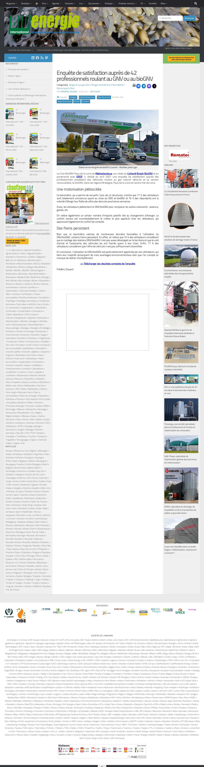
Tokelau (45, 579)
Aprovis (48, 646)
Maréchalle (161, 694)
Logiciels (38, 372)
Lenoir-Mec (179, 691)
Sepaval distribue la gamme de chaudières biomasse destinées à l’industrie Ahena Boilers (179, 333)
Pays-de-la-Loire (104, 97)
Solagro (96, 721)
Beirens (53, 650)
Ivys (181, 684)
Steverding (12, 724)
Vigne (16, 443)
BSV (21, 657)
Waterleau (120, 735)
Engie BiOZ (9, 670)
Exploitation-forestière (16, 338)
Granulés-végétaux (30, 351)
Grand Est (41, 495)
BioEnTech (174, 650)
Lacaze (139, 691)
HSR (15, 684)
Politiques (10, 399)
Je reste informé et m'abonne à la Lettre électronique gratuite (181, 58)
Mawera (180, 694)
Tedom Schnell (171, 724)
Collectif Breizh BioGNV (140, 173)
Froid (35, 345)
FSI (45, 677)
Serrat (166, 718)
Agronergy (50, 643)
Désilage (25, 328)
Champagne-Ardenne (15, 478)
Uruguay (9, 586)
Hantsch (10, 680)
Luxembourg (40, 518)
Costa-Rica (32, 481)
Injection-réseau (22, 365)
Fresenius (22, 677)
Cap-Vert (40, 471)
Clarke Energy (74, 660)
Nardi (66, 701)
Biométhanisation (37, 274)
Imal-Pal (98, 684)
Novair (196, 701)
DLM (15, 667)
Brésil (44, 464)
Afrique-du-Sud (21, 451)
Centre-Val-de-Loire (87, 97)
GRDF (79, 176)
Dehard (96, 663)
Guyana (17, 501)
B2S (149, 646)
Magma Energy (98, 694)
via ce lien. (21, 237)
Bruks (194, 653)
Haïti (8, 505)
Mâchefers (44, 382)
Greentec (165, 677)
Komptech (20, 691)
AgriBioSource (156, 640)
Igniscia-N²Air (86, 684)
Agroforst (30, 643)
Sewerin (194, 718)
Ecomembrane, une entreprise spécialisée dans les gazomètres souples (178, 273)
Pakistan (36, 545)
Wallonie (37, 586)
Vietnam (28, 586)
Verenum (167, 731)
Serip (148, 718)
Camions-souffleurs (28, 287)
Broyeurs (10, 284)
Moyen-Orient (29, 528)
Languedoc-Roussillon (15, 515)
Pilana (61, 707)
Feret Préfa (88, 674)
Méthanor (27, 701)
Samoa (9, 569)
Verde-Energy (141, 731)
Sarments (10, 419)
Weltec (167, 735)
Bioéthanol (35, 277)
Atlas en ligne (14, 76)
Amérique (17, 454)
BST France (13, 657)
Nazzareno (75, 701)
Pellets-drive (166, 704)
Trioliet (136, 728)
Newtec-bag (165, 701)
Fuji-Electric (54, 677)
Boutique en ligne (16, 82)
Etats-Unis (45, 488)
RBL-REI (139, 711)
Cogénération (27, 307)
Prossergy (28, 711)
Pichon (54, 707)
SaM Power (143, 714)
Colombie (43, 478)
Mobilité (40, 379)
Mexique (30, 525)
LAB (116, 691)
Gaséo (64, 677)
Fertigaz (107, 674)
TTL (151, 728)
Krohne (70, 691)
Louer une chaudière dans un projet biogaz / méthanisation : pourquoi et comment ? (180, 549)
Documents (93, 3)
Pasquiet (138, 704)
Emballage (44, 328)
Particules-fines (25, 392)
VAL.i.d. (54, 731)
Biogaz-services (56, 653)
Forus (154, 674)
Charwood (9, 660)
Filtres (21, 341)
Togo (37, 579)
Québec (9, 559)
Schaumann (193, 714)
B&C (143, 646)
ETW (103, 670)
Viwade (33, 735)
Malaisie (21, 522)
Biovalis (144, 653)
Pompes (20, 399)
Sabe (124, 714)
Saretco (162, 714)
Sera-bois (130, 718)
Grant (133, 677)
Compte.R (131, 660)
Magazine (10, 3)
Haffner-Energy (190, 677)
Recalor (147, 711)
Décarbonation (12, 321)
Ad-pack (74, 640)
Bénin (37, 467)
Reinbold (167, 711)
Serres (25, 419)
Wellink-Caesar (155, 735)
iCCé (77, 684)
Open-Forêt (81, 704)
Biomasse (23, 274)
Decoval (87, 663)
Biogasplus (23, 653)
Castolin (126, 657)
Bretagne (73, 97)
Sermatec (157, 718)
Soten (141, 721)
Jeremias (19, 687)
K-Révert (68, 687)
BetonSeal (103, 650)
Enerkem (183, 667)
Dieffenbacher (163, 663)
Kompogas (9, 691)
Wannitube (109, 735)
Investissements (13, 368)
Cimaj (57, 660)
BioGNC (9, 270)
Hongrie (37, 505)
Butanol (28, 284)
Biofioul (22, 267)
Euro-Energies (123, 670)
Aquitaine (28, 454)
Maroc (43, 522)
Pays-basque (13, 549)
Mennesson (64, 697)
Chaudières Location (24, 660)
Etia (98, 670)
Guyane (25, 501)
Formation (20, 345)
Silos (32, 419)
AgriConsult (182, 640)
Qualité (38, 406)
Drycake (41, 667)
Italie (45, 508)
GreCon (141, 677)
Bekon (61, 650)
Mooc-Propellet (13, 382)
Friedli (31, 677)
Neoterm (117, 701)
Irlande (31, 508)
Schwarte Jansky (47, 718)
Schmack (18, 718)
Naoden (58, 701)
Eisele (131, 667)
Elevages (34, 328)
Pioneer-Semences (74, 707)
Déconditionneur (35, 324)
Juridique (26, 368)
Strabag (22, 724)
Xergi (94, 738)
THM (66, 728)
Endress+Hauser (159, 667)
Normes (41, 385)
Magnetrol (111, 694)
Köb (96, 691)
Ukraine (44, 583)
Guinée (9, 501)
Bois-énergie (24, 280)
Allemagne (43, 451)
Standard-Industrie (170, 721)
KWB (90, 691)
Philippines (42, 549)
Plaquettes (43, 396)
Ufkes (176, 728)
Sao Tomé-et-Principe (23, 569)
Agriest (192, 640)
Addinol (95, 640)
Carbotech (117, 657)
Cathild (135, 657)
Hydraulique (31, 358)
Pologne (36, 552)
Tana (117, 724)
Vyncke (76, 735)
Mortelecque (137, 697)
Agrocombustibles (32, 250)
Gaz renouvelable (13, 348)
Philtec (46, 707)
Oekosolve (39, 704)
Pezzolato (28, 707)
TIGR (80, 728)
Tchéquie (19, 579)
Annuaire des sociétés (18, 69)
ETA (92, 670)
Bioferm (184, 650)
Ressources (11, 412)
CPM (170, 660)
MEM (22, 697)
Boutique (25, 3)
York (100, 738)
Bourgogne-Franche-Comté (18, 464)
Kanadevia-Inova (94, 687)
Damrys (73, 663)
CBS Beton (158, 657)
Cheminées (21, 304)
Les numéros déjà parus (18, 89)
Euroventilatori (177, 670)
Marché (33, 375)
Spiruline (40, 423)
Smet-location (55, 721)
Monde (18, 528)
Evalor (188, 670)
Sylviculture (11, 429)
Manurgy (150, 694)
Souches (30, 423)
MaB (88, 694)
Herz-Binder (110, 680)
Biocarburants (34, 260)
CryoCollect (194, 660)
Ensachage (29, 331)
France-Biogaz (165, 674)
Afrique (9, 451)
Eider (124, 667)
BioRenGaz (123, 653)
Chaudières (44, 297)
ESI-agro (85, 670)
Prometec (9, 711)
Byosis (40, 657)
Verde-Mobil (155, 731)
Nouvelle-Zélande (30, 542)
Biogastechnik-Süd (38, 653)
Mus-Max (183, 697)
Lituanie (20, 518)
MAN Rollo (139, 694)
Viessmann (10, 735)
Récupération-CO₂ (26, 412)
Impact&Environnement (114, 684)
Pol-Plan (116, 707)
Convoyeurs (37, 311)
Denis (114, 663)
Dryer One (51, 667)
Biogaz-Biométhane (65, 101)
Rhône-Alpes (26, 559)
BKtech (153, 653)
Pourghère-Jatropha (16, 402)
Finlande (28, 491)
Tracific (99, 728)
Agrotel (60, 643)
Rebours (21, 409)
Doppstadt (23, 667)
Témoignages (22, 440)
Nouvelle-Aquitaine (14, 539)
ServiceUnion (183, 718)
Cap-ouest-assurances (83, 657)
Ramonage (10, 409)
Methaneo (105, 697)
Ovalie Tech (110, 704)
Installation (37, 365)
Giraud (113, 677)
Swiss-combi (82, 724)
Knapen (173, 687)
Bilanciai (122, 650)
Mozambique (43, 528)
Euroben (135, 670)
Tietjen (73, 728)
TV (142, 3)
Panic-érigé (11, 392)
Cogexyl (113, 660)
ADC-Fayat (85, 640)
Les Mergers (11, 694)
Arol (87, 646)
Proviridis (39, 711)
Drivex (33, 667)
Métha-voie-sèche (14, 385)
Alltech (150, 643)
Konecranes (32, 691)
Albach (129, 643)
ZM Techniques (118, 738)
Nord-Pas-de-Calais (35, 532)
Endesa (147, 667)
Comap (122, 660)
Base (191, 646)
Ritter (15, 714)
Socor (80, 721)
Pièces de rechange (28, 396)
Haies (40, 355)
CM (83, 660)
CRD (176, 660)
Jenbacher (9, 687)
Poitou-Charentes (22, 552)
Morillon (126, 697)
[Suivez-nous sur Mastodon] (46, 57)
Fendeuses (12, 341)
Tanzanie (36, 576)
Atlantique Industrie (99, 646)
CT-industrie (12, 663)
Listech (49, 694)
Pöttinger (72, 711)
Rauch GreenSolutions (123, 711)
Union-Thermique (18, 731)
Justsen (59, 687)
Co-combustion (12, 307)
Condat (140, 660)
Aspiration (10, 257)
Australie (9, 457)
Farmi (70, 674)
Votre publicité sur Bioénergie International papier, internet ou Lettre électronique (73, 50)
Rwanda (31, 562)
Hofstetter (141, 680)
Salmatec (132, 714)
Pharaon (38, 707)
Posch (146, 707)
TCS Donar (132, 724)
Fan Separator (54, 674)
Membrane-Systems (36, 697)
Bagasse (41, 257)
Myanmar (10, 532)
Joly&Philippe (48, 687)
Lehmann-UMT (166, 691)
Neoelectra (107, 701)
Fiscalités (45, 341)
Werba (175, 735)
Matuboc (171, 694)
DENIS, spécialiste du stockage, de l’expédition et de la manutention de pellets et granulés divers (180, 509)
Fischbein (127, 674)
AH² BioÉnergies (78, 643)
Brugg (188, 653)
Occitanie (44, 542)
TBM (124, 724)
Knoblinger (183, 687)
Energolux (172, 667)
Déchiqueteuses (19, 324)
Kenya (37, 512)
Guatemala (40, 498)
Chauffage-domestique (27, 301)
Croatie (42, 481)
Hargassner (20, 680)
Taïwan (10, 579)
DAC (54, 663)
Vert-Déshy (178, 731)
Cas (80, 3)
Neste (126, 701)
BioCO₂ (37, 263)
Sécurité (19, 433)
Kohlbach (194, 687)
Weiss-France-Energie (137, 735)
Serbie (38, 569)
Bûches (37, 284)
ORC (17, 389)
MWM (192, 697)
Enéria (53, 670)
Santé (41, 416)
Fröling (39, 677)
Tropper (144, 728)
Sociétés (153, 3)
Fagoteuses (45, 338)
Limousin (11, 518)
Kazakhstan (28, 512)
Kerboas (148, 687)
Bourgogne (41, 461)
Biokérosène (11, 274)
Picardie (9, 552)
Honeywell (168, 680)
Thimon (50, 728)
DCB (80, 663)
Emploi (20, 331)
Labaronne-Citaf (126, 691)
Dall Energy (63, 663)
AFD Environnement (139, 640)
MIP (113, 697)
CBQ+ (8, 294)
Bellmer (69, 650)
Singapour (17, 573)
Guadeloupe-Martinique (23, 498)
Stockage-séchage (33, 426)
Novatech (11, 704)
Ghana (32, 495)
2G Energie (12, 640)
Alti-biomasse (160, 643)
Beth (95, 650)
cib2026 (31, 304)
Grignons (10, 355)
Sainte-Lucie (41, 566)
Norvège (21, 535)
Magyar (130, 694)
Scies (18, 419)
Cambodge (10, 471)
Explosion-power (31, 674)
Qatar (45, 556)
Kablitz (77, 687)
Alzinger (172, 643)
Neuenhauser (137, 701)
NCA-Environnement (91, 701)
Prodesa (182, 707)
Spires (157, 721)
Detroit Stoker (134, 663)
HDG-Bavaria (53, 680)
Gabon (16, 495)
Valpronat (89, 731)
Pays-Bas (46, 545)
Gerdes (93, 677)
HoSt (177, 680)
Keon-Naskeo (137, 687)
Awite (130, 646)
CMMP (90, 660)
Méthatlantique (103, 173)
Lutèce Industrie (70, 694)
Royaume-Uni (12, 562)
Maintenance (22, 375)
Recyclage (42, 409)
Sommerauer (122, 721)
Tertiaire (40, 433)
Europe (19, 491)
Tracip (106, 728)
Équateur (47, 586)
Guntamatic (176, 677)
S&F (110, 714)
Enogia (19, 670)
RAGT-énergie (105, 711)
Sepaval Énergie (117, 718)
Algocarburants (34, 253)
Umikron (184, 728)
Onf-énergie (68, 704)
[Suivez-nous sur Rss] (42, 57)
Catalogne (19, 474)
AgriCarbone (169, 640)
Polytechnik (127, 707)
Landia (146, 691)
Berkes (78, 650)
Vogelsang (43, 735)
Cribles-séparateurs (14, 314)
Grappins (45, 351)
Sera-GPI (141, 718)
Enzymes (25, 335)
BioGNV (77, 101)
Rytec (103, 714)
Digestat (31, 318)
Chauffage (10, 301)
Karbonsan (108, 687)
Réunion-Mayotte (26, 566)
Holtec (159, 680)
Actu (44, 3)
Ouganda (27, 545)
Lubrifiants (10, 375)
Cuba (49, 481)
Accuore (44, 640)
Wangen (99, 735)
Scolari (59, 718)
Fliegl (136, 674)
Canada (31, 471)
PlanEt (107, 707)
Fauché (78, 674)
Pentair (176, 704)
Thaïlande (29, 579)
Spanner (149, 721)
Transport (85, 101)
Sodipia (87, 721)
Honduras (15, 505)
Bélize (30, 467)
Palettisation (33, 389)
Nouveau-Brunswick (36, 535)
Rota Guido (38, 714)
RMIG (22, 714)
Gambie (24, 495)
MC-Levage (191, 694)
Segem (83, 718)
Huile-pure (19, 358)
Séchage (29, 429)
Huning (31, 684)
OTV (101, 704)
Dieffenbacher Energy (180, 663)
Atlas (163, 3)
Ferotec (98, 674)
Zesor (106, 738)
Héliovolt (50, 684)
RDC (16, 559)
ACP (62, 640)
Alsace (8, 454)
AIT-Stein (120, 643)
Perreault (186, 704)
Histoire (9, 358)
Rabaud (94, 711)
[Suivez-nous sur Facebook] (37, 57)
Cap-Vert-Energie (103, 657)
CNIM (97, 660)
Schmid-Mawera (31, 718)
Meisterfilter (13, 697)
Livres (30, 372)
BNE (160, 653)
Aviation (31, 257)
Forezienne (145, 674)
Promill (19, 711)
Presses (38, 402)
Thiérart (58, 728)
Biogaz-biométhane (101, 85)
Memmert (52, 697)
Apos (26, 646)
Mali (37, 522)
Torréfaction (21, 436)
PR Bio (154, 707)
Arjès (81, 646)
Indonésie (22, 508)
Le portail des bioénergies (19, 50)
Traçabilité (10, 440)
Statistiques (11, 426)
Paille (23, 389)
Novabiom (187, 701)
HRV (9, 684)
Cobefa (105, 660)
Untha (30, 731)
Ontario (18, 545)
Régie (38, 412)
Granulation (41, 348)
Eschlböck (75, 670)
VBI (97, 731)
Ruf (90, 714)
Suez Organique (61, 724)
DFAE (145, 663)
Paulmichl (148, 704)
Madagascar (11, 522)
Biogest (105, 653)
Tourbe (32, 436)
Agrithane (19, 643)
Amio (180, 643)
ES (68, 670)
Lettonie (46, 515)
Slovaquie (28, 573)
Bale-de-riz (11, 260)
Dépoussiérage (12, 328)
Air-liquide (97, 643)
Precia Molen (164, 707)
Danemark (25, 484)
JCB (186, 684)
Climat (45, 304)
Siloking (13, 721)
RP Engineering (62, 714)
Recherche (31, 409)
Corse (15, 481)
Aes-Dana (118, 640)
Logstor (57, 694)
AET (126, 640)
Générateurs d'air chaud (25, 355)
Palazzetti (128, 704)
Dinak (194, 663)
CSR (27, 314)
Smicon (66, 721)
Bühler (56, 657)
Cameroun (21, 471)
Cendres (16, 294)
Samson (153, 714)
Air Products (109, 643)
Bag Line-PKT (159, 646)
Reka (175, 711)
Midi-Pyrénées (42, 525)
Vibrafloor (190, 731)
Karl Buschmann (122, 687)
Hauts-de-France (38, 501)
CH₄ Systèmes (41, 660)
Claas (64, 660)
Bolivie (32, 461)
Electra (139, 667)
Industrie (10, 365)
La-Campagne (106, 691)
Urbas (37, 731)
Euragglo (111, 670)
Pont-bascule (32, 399)
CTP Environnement (28, 663)
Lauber (154, 691)
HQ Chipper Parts (188, 680)
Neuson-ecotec (151, 701)
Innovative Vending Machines (148, 684)
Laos (29, 515)
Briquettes (44, 280)
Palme (43, 389)
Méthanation (30, 385)
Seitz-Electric (94, 718)
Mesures (19, 379)
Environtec (35, 670)
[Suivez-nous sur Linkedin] (33, 57)
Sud (36, 573)
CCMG (167, 657)
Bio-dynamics (148, 650)
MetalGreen (93, 697)
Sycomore (94, 724)
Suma (72, 724)
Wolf (81, 738)
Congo (8, 481)
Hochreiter (130, 680)
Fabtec (44, 674)
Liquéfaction (11, 372)
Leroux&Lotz (192, 691)
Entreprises (41, 331)
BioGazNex (83, 653)
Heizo (89, 680)
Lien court (95, 91)
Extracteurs (33, 338)
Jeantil (192, 684)
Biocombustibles (24, 263)
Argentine (38, 454)
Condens (149, 660)
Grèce (8, 498)
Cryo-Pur (184, 660)
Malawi (30, 522)
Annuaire (69, 3)
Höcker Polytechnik (64, 684)
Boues (35, 280)
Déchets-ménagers (29, 321)
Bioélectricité (23, 277)
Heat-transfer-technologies (73, 680)
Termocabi (184, 724)
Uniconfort (195, 728)
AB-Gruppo (34, 640)
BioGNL (17, 270)
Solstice (111, 721)
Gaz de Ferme (74, 677)
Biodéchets (12, 267)
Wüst (87, 738)
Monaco (9, 528)
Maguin (121, 694)
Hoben (121, 680)
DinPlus (7, 667)
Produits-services (127, 3)
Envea (26, 670)
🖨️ (134, 85)
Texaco (18, 728)
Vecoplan (105, 731)
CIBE (51, 660)
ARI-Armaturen (70, 646)
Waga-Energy (88, 735)
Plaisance (99, 707)
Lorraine (29, 518)
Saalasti (116, 714)
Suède (19, 576)
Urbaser (45, 731)
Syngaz (21, 429)
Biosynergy (134, 653)
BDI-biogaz (43, 650)
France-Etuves (180, 674)
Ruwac (96, 714)
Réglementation (13, 416)
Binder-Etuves (133, 650)
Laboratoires (37, 368)
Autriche (19, 457)
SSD (47, 423)
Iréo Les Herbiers (170, 684)
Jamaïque (10, 512)
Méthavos (38, 701)
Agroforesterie (12, 253)
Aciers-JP (54, 640)
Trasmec (127, 728)
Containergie (160, 660)
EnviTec (45, 670)
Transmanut (116, 728)
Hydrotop (40, 684)
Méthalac (17, 701)
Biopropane (11, 277)
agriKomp (9, 643)
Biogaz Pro (95, 653)
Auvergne (29, 457)
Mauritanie (19, 525)
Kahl (84, 687)
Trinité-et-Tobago (14, 583)
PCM (156, 704)
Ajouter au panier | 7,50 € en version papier (16, 241)
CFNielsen (190, 657)
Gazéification (28, 348)
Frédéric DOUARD (69, 91)
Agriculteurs (17, 250)
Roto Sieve (49, 714)
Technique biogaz (155, 724)
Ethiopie (10, 491)
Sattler (171, 714)
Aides (23, 253)
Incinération (38, 362)
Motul (147, 697)
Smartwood (41, 721)
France (37, 491)
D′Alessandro (76, 667)
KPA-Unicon (59, 691)
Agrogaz (40, 643)
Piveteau (89, 707)
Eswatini (35, 488)
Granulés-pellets (13, 351)
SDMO (67, 718)
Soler (103, 721)
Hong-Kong (27, 505)
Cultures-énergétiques (16, 318)
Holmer (151, 680)
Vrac (23, 443)
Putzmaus (49, 711)
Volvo (52, 735)
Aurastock (121, 646)
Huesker (22, 684)
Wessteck (184, 735)
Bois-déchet (11, 280)
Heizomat (98, 680)
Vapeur (33, 440)
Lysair (81, 694)
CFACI (181, 657)
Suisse (42, 573)
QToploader (84, 711)
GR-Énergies (123, 677)
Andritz (187, 643)
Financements (32, 341)
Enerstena (193, 667)
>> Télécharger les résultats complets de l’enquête (107, 263)
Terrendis (9, 728)
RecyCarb (157, 711)
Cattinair (143, 657)
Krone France (81, 691)
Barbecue (22, 260)
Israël (38, 508)
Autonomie (21, 257)
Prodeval (192, 707)
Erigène (61, 670)
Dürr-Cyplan (63, 667)
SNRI (73, 721)
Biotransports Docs (66, 88)
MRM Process (171, 697)
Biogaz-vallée (71, 653)
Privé (174, 707)
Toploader (10, 436)
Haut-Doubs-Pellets (36, 680)
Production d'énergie (15, 406)
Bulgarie (9, 467)
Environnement (12, 335)
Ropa (29, 714)
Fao (64, 674)
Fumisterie (44, 345)
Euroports (154, 670)
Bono (172, 653)
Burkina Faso (20, 467)
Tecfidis (142, 724)
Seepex (74, 718)
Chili (28, 478)
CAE (62, 657)
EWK (20, 674)
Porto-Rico (20, 556)
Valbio (61, 731)
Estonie (26, 488)
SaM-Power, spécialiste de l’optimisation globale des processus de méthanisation (180, 459)
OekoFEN (29, 704)
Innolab (130, 684)
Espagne (17, 488)
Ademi (103, 640)
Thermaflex (40, 728)
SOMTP (133, 721)
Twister (168, 728)
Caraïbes (9, 474)
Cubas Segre (44, 663)
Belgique (23, 461)
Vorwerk (60, 735)
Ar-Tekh (57, 646)
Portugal (30, 556)
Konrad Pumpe (45, 691)
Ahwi (67, 643)
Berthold (87, 650)
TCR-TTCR (29, 433)
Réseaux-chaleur (29, 416)
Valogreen (79, 731)
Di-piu (152, 663)
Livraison (22, 372)
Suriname (10, 576)
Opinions (9, 389)
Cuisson (33, 314)
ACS (67, 640)
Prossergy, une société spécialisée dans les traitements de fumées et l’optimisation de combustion (179, 427)
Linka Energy (33, 694)
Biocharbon (11, 263)
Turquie (35, 583)
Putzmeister (61, 711)
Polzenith (138, 707)
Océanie (9, 545)
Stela (197, 721)
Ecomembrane (90, 667)
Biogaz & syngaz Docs (79, 85)
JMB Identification (33, 687)
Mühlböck (48, 701)
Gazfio (85, 677)
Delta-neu (105, 663)
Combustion (11, 311)
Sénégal (27, 576)
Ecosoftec (103, 667)
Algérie (33, 451)
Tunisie (27, 583)
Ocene (20, 704)
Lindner (22, 694)
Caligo (68, 657)
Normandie (11, 535)
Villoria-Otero (23, 735)
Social (46, 419)
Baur (34, 650)
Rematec (183, 155)
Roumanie (38, 559)
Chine (34, 478)
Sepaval (105, 718)
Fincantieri (117, 674)
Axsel (137, 646)
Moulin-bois (157, 697)
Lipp (42, 694)
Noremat (177, 701)
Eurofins (144, 670)
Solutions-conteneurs (15, 423)
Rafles (46, 406)
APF (20, 646)
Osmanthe (92, 704)
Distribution (42, 318)
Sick (6, 721)
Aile (89, 643)
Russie (23, 562)
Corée (22, 481)
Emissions (10, 331)
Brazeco (179, 653)
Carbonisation (12, 290)
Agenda (55, 3)
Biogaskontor (11, 653)
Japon (18, 512)
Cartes (41, 290)
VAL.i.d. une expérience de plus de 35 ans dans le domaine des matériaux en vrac (180, 390)
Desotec (122, 663)
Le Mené (37, 515)
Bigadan (113, 650)
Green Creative (152, 677)
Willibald (194, 735)
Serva (172, 718)
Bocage (45, 277)
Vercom (130, 731)
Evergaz (196, 670)
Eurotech (165, 670)
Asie (46, 454)
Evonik (13, 674)
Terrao (193, 724)
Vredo (69, 735)
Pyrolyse (30, 406)
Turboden (159, 728)
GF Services (103, 677)
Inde (14, 508)
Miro (119, 697)
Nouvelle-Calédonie (33, 539)
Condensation (24, 311)
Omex (48, 704)
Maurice (9, 525)
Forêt (29, 345)
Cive (39, 304)
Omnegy (57, 704)
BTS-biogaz (30, 657)
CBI (150, 657)
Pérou (39, 556)
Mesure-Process (78, 697)
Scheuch (8, 718)
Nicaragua (20, 532)
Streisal (31, 724)
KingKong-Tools (161, 687)
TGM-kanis (28, 728)
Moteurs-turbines (30, 382)
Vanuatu (18, 586)
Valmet (69, 731)
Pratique (109, 3)
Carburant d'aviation (28, 290)
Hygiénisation (25, 362)
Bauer (27, 650)
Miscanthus (29, 379)
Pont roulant (44, 399)
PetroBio (18, 707)
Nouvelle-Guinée (13, 542)
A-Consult (22, 640)
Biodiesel (46, 263)
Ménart (8, 701)
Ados (110, 640)
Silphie (39, 419)
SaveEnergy (180, 714)
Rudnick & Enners (79, 714)
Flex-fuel (10, 345)
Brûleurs (19, 284)
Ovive (119, 704)
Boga (165, 653)
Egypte (35, 484)
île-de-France (13, 589)
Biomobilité (117, 85)
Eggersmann (114, 667)
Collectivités (40, 307)
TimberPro (89, 728)
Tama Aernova (107, 724)
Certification (27, 294)
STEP (20, 426)
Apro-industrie (37, 646)
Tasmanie (46, 576)
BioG (192, 650)
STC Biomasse (187, 721)
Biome (113, 653)
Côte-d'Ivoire (13, 484)
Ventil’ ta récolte (118, 731)
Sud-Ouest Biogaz (44, 724)
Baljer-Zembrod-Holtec (176, 646)
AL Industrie (139, 643)
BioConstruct (161, 650)
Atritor (112, 646)
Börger (48, 657)
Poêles (30, 402)
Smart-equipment (26, 721)
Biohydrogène (37, 270)
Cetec (174, 657)
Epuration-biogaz (39, 335)
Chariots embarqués (28, 297)
